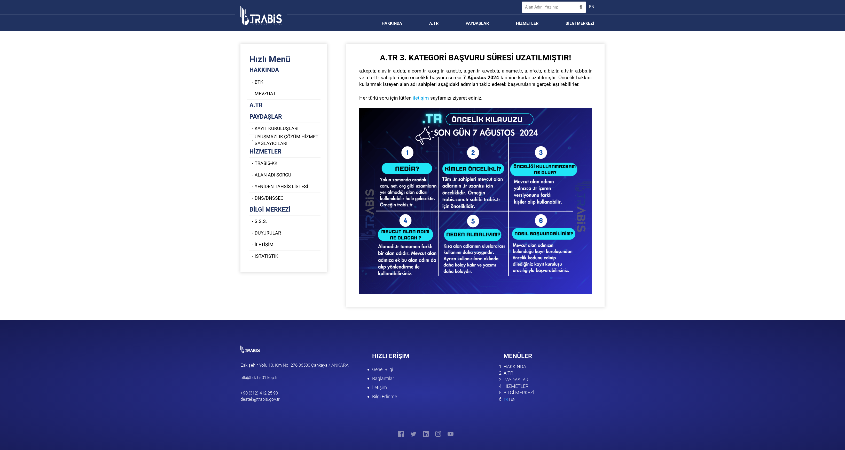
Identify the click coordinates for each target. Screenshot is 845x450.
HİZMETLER (265, 151)
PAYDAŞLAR (265, 116)
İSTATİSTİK (266, 256)
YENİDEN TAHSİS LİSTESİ (281, 186)
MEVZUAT (265, 93)
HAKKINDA (264, 70)
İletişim (379, 387)
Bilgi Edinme (384, 396)
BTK (259, 82)
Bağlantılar (383, 378)
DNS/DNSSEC (269, 198)
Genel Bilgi (382, 369)
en (591, 6)
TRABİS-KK (266, 163)
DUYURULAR (268, 233)
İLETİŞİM (264, 244)
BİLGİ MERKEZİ (270, 209)
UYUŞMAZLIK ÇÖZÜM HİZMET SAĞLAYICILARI (286, 140)
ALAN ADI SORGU (273, 175)
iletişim (421, 98)
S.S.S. (261, 221)
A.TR (256, 105)
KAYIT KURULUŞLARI (277, 128)
